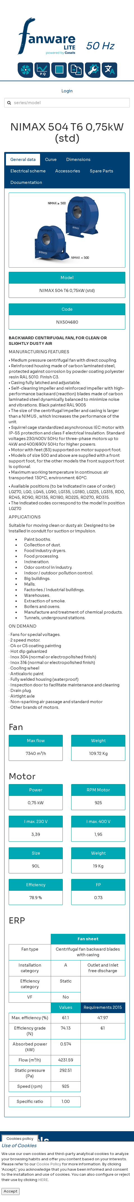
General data (23, 159)
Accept (10, 1191)
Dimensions (78, 159)
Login (67, 90)
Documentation (26, 182)
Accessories (67, 171)
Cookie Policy (48, 1164)
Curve (51, 159)
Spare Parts (101, 171)
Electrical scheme (28, 171)
